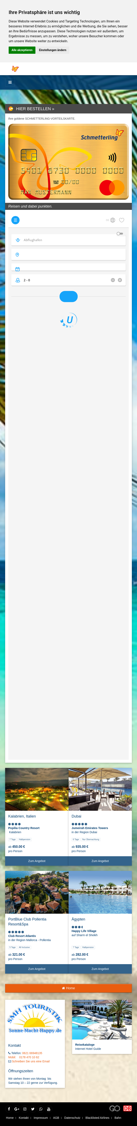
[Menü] (10, 82)
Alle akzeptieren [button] (22, 50)
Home (68, 988)
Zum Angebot (46, 862)
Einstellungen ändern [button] (52, 50)
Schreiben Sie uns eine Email (31, 1061)
